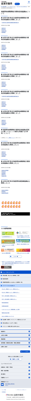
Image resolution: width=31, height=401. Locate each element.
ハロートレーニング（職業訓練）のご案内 (11, 309)
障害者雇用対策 (5, 302)
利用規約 (4, 392)
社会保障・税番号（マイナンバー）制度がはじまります (14, 319)
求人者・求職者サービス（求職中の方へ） (11, 292)
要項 (7, 190)
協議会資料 (4, 30)
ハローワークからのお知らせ (9, 285)
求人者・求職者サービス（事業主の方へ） (11, 289)
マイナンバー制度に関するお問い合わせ (11, 326)
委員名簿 (4, 29)
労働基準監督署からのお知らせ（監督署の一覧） (13, 282)
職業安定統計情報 (5, 312)
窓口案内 (15, 374)
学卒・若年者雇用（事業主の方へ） (9, 295)
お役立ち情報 (15, 335)
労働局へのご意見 (15, 359)
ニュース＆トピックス (15, 363)
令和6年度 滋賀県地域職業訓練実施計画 (10, 96)
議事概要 (4, 32)
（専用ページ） (11, 137)
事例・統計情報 (15, 370)
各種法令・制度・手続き (15, 367)
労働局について (15, 377)
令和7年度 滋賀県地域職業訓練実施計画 (10, 59)
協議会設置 (4, 190)
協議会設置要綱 (5, 170)
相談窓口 (15, 331)
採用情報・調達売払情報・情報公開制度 (15, 343)
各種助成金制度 (5, 306)
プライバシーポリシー (21, 389)
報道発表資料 (5, 278)
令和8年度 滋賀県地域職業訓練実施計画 (10, 22)
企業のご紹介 (15, 346)
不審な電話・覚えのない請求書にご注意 (11, 275)
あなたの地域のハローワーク (8, 316)
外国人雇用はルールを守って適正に (10, 323)
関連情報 (15, 339)
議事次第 (4, 28)
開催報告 (4, 191)
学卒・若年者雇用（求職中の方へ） (9, 299)
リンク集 (4, 389)
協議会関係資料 (5, 193)
